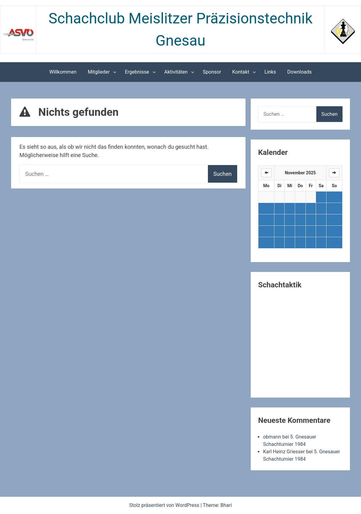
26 (289, 242)
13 (300, 219)
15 (321, 219)
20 (300, 231)
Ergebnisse (137, 72)
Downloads (299, 72)
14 (310, 219)
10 (266, 219)
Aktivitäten (176, 72)
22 (321, 231)
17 (266, 231)
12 (289, 219)
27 (300, 242)
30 (334, 242)
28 (310, 242)
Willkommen (62, 72)
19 (289, 231)
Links (270, 72)
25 (279, 242)
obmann (272, 437)
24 (266, 242)
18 (279, 231)
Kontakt (240, 72)
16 (334, 219)
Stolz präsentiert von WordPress (165, 505)
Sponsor (212, 72)
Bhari (226, 505)
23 (334, 231)
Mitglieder (99, 72)
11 (279, 219)
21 (310, 231)
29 (321, 242)
